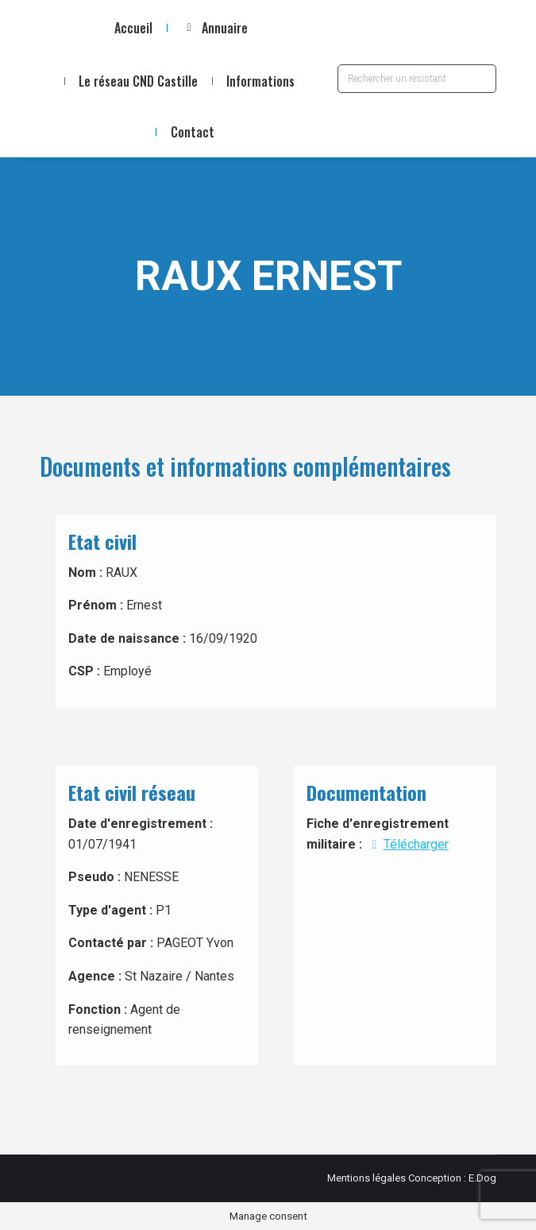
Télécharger (406, 844)
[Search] (416, 78)
